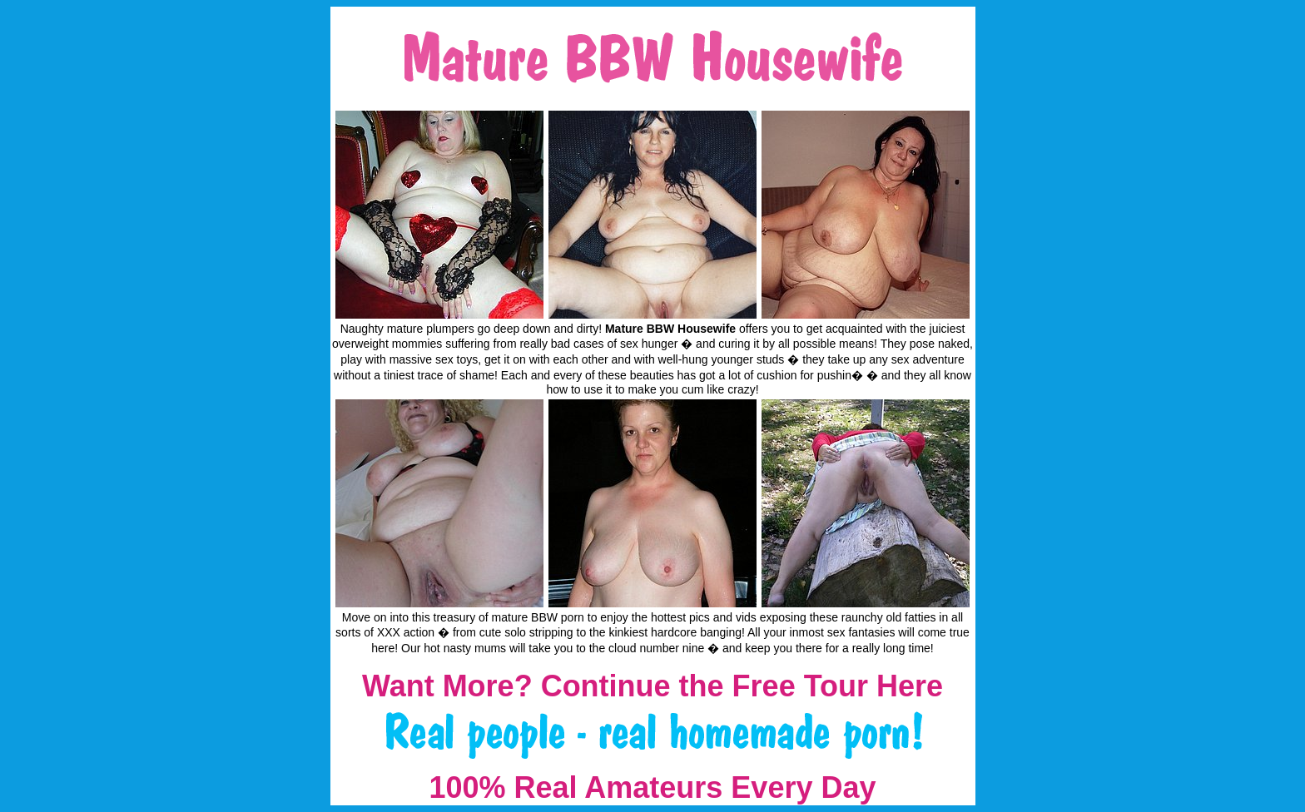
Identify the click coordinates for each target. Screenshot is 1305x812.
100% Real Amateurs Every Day (652, 787)
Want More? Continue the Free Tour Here (652, 686)
